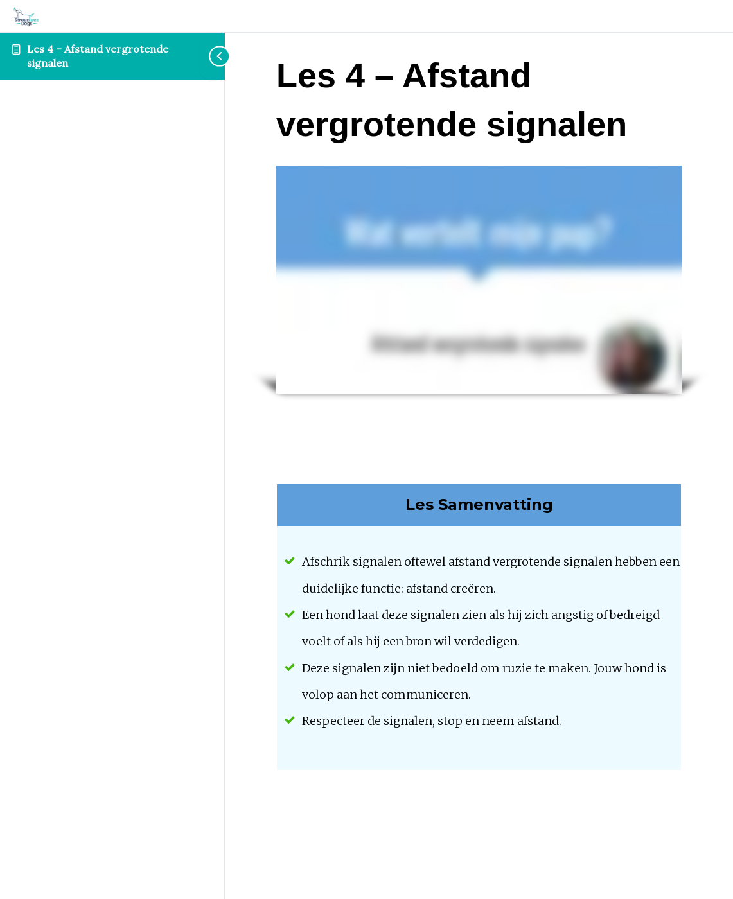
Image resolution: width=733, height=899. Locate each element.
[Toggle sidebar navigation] (212, 56)
